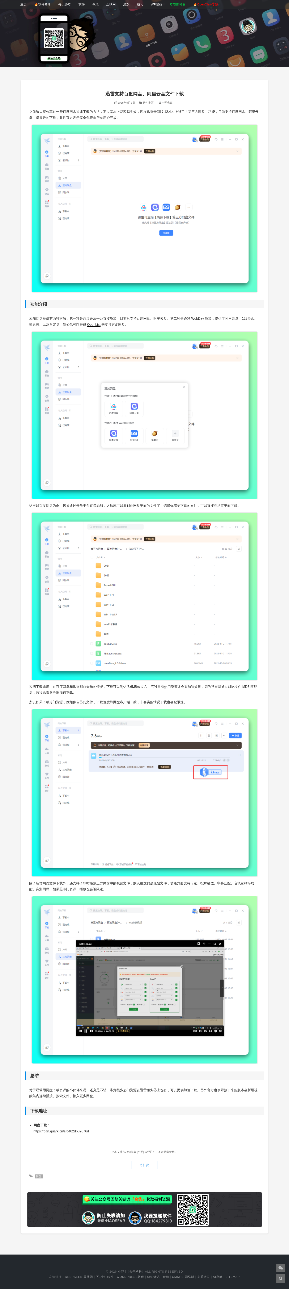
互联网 (111, 4)
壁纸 (95, 4)
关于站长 (135, 1271)
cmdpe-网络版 (183, 1277)
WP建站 (156, 4)
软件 (81, 4)
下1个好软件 (105, 1277)
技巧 (140, 4)
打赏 (144, 1165)
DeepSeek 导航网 (79, 1277)
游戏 (126, 4)
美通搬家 (203, 1277)
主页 (23, 4)
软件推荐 (148, 102)
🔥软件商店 (42, 4)
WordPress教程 (130, 1277)
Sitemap (232, 1277)
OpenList (94, 324)
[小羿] (141, 1151)
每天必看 (64, 4)
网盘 (38, 1176)
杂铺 (166, 1277)
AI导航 (217, 1277)
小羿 (121, 1271)
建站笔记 (153, 1277)
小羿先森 (167, 102)
